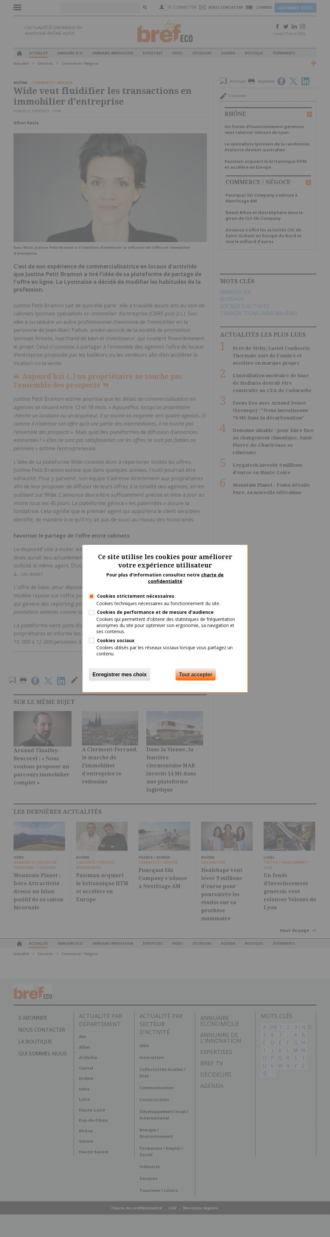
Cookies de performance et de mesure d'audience (155, 612)
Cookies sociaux (115, 640)
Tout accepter (195, 674)
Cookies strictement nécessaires (135, 596)
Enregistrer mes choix (119, 674)
